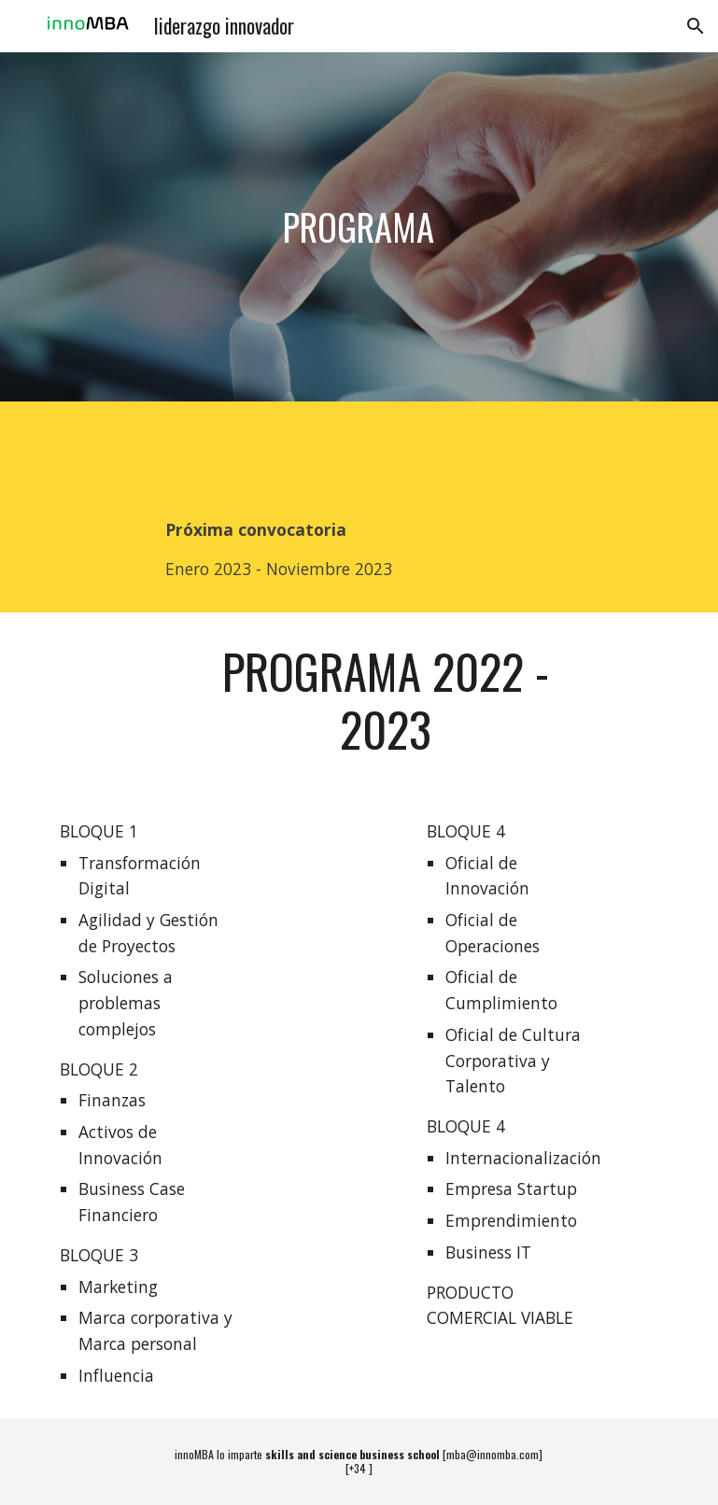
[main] (359, 227)
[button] (695, 26)
